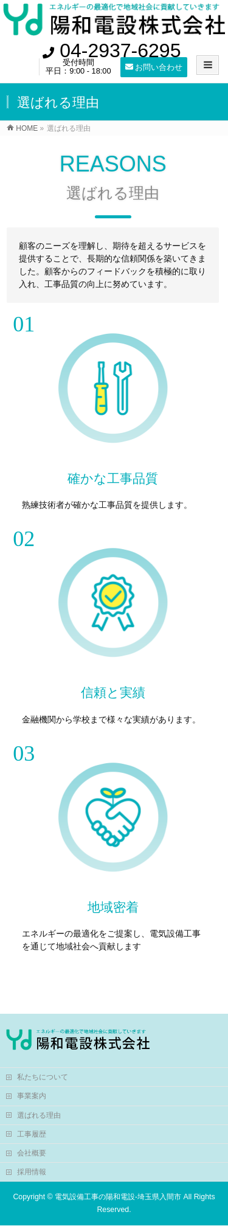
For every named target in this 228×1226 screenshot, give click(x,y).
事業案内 (31, 1096)
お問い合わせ (154, 67)
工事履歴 (31, 1134)
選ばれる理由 (39, 1115)
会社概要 (31, 1153)
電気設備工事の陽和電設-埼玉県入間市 (118, 1197)
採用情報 (31, 1172)
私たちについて (42, 1077)
